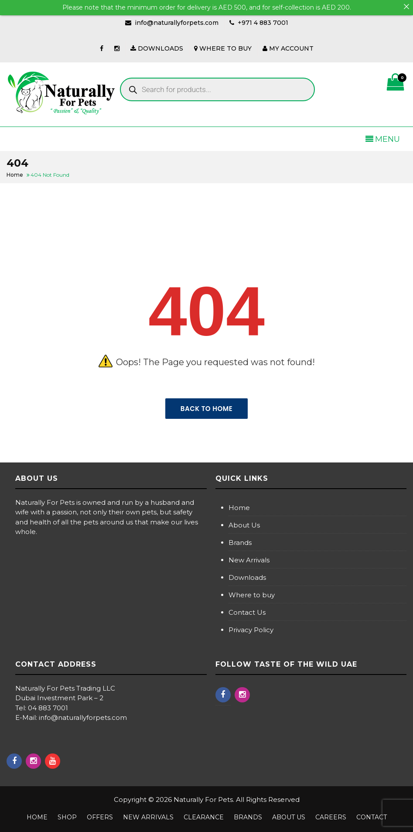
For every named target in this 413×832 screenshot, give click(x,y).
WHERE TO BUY (223, 48)
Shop (67, 817)
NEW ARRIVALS (148, 817)
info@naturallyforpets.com (176, 23)
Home (239, 507)
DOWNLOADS (156, 48)
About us (288, 817)
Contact (371, 817)
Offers (100, 817)
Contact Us (247, 612)
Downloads (247, 577)
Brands (240, 542)
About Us (244, 525)
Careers (330, 817)
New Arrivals (249, 560)
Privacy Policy (251, 630)
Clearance (204, 817)
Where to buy (252, 595)
